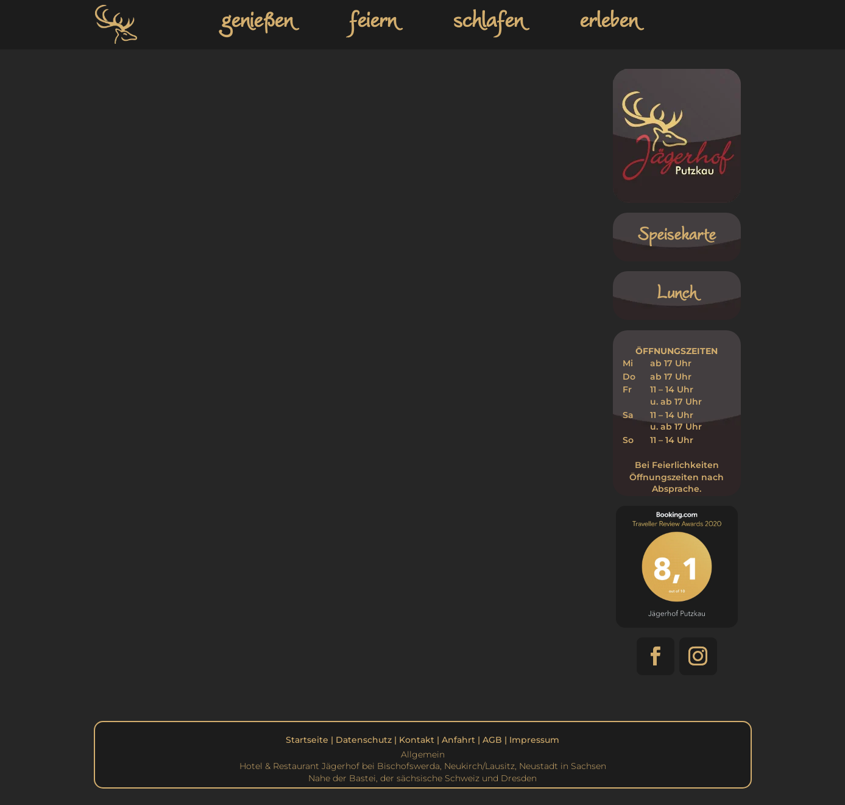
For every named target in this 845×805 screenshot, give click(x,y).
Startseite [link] (307, 739)
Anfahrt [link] (458, 739)
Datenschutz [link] (364, 739)
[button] (655, 656)
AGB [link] (492, 739)
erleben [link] (608, 19)
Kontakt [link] (416, 739)
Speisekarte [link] (676, 233)
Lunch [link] (676, 292)
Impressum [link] (534, 739)
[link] (118, 44)
